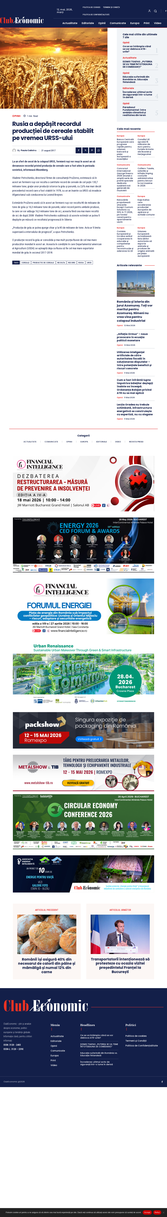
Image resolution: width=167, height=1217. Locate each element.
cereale (26, 263)
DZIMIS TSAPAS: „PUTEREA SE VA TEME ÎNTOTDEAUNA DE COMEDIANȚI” (137, 64)
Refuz (157, 1212)
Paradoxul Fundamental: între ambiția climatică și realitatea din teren (134, 111)
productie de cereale (43, 263)
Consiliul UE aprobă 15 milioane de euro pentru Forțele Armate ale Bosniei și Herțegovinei (146, 147)
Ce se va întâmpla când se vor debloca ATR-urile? (137, 49)
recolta (61, 263)
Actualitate (129, 58)
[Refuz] (163, 1212)
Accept (147, 1212)
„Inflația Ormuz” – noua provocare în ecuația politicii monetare (132, 337)
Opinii (16, 116)
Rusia (81, 263)
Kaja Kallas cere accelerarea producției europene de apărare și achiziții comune (146, 207)
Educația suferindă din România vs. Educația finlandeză (136, 79)
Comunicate (123, 165)
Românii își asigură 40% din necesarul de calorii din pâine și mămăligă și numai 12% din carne (46, 965)
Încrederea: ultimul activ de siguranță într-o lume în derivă (137, 94)
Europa (120, 136)
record (71, 263)
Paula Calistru (28, 150)
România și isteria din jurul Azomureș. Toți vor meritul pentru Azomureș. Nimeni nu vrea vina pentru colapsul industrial (135, 311)
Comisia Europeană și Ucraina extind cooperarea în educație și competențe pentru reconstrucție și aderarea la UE (125, 241)
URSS (89, 263)
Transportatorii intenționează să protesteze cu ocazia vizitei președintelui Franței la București (120, 965)
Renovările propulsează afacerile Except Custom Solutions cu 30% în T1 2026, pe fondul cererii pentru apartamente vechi (125, 210)
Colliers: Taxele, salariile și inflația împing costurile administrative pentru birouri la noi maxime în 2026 (146, 177)
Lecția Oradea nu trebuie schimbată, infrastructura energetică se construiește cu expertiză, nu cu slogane (135, 409)
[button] (155, 10)
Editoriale (128, 88)
